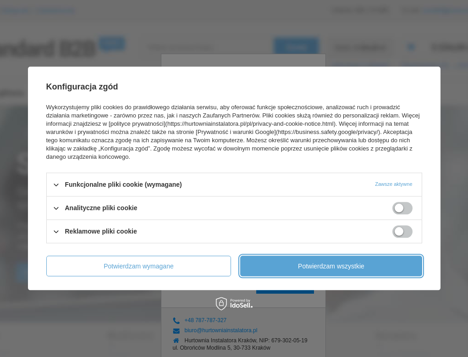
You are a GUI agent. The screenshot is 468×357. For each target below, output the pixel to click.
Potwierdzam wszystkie (331, 266)
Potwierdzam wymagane (139, 266)
